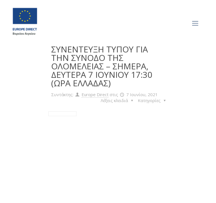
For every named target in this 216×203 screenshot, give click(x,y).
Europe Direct (95, 94)
